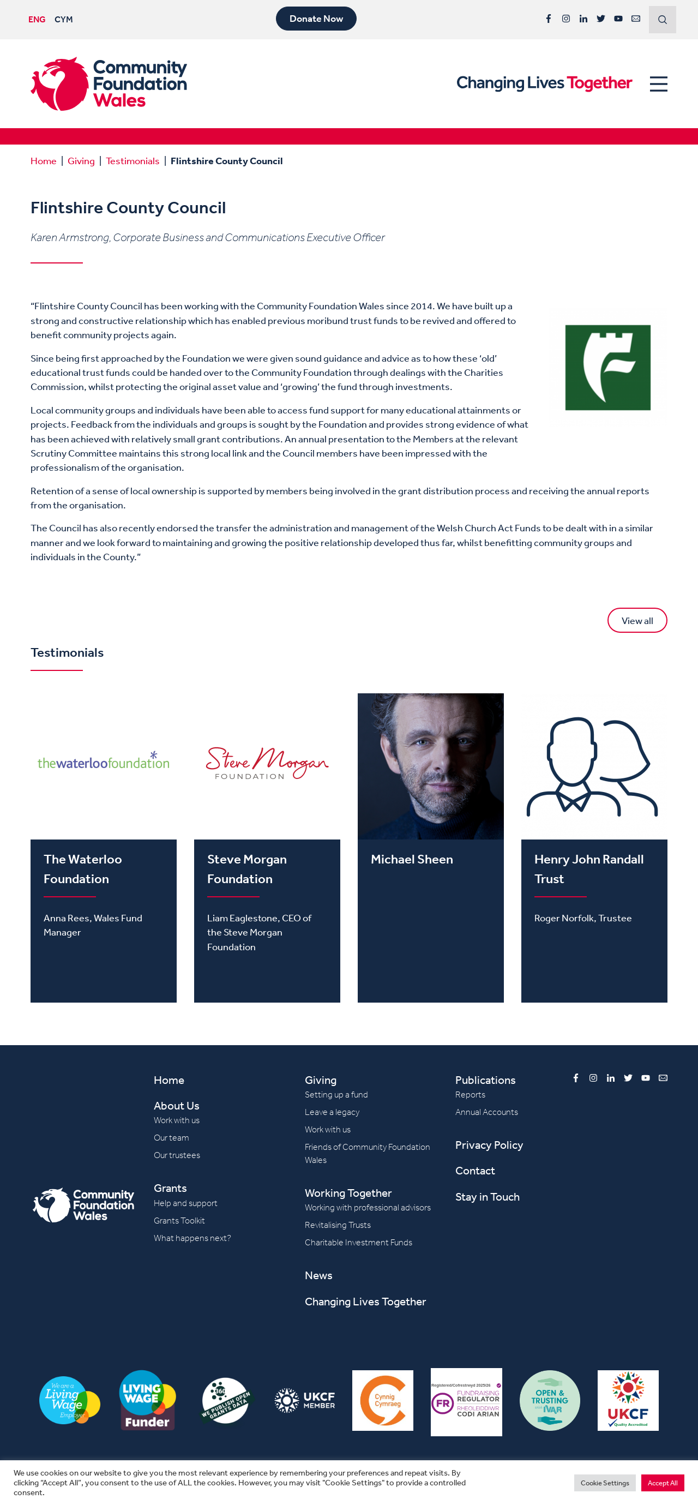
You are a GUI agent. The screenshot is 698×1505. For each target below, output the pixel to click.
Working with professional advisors (368, 1207)
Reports (470, 1094)
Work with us (177, 1120)
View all (637, 620)
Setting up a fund (336, 1094)
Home (44, 160)
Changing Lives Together (365, 1301)
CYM (64, 19)
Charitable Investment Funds (358, 1242)
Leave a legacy (332, 1112)
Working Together (348, 1193)
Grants (170, 1188)
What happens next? (192, 1238)
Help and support (186, 1203)
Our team (171, 1137)
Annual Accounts (486, 1112)
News (319, 1275)
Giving (81, 160)
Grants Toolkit (179, 1220)
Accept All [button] (663, 1483)
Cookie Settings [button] (605, 1483)
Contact (475, 1170)
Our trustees (177, 1155)
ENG (37, 19)
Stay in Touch (487, 1196)
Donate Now (316, 18)
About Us (177, 1105)
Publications (485, 1080)
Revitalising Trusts (338, 1225)
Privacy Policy (489, 1145)
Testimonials (133, 160)
